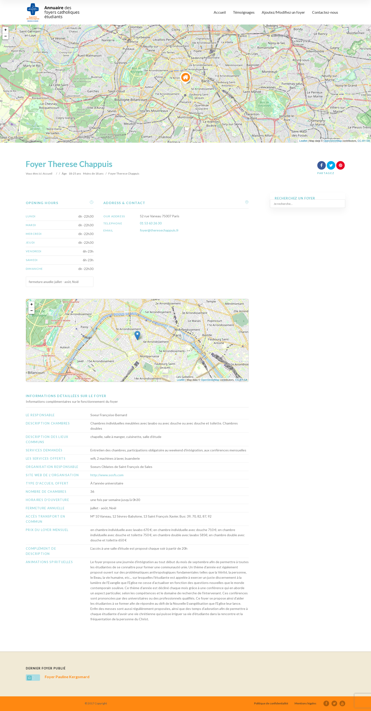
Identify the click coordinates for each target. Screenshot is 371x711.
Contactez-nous (325, 12)
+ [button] (5, 30)
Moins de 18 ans (93, 173)
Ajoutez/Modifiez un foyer (283, 12)
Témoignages (244, 12)
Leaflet (303, 140)
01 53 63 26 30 (151, 223)
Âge (64, 173)
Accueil (220, 12)
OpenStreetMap (332, 140)
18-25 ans (75, 173)
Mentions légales (305, 703)
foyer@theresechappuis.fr (159, 230)
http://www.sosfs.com (107, 475)
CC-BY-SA (364, 140)
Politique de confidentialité (271, 703)
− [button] (5, 36)
